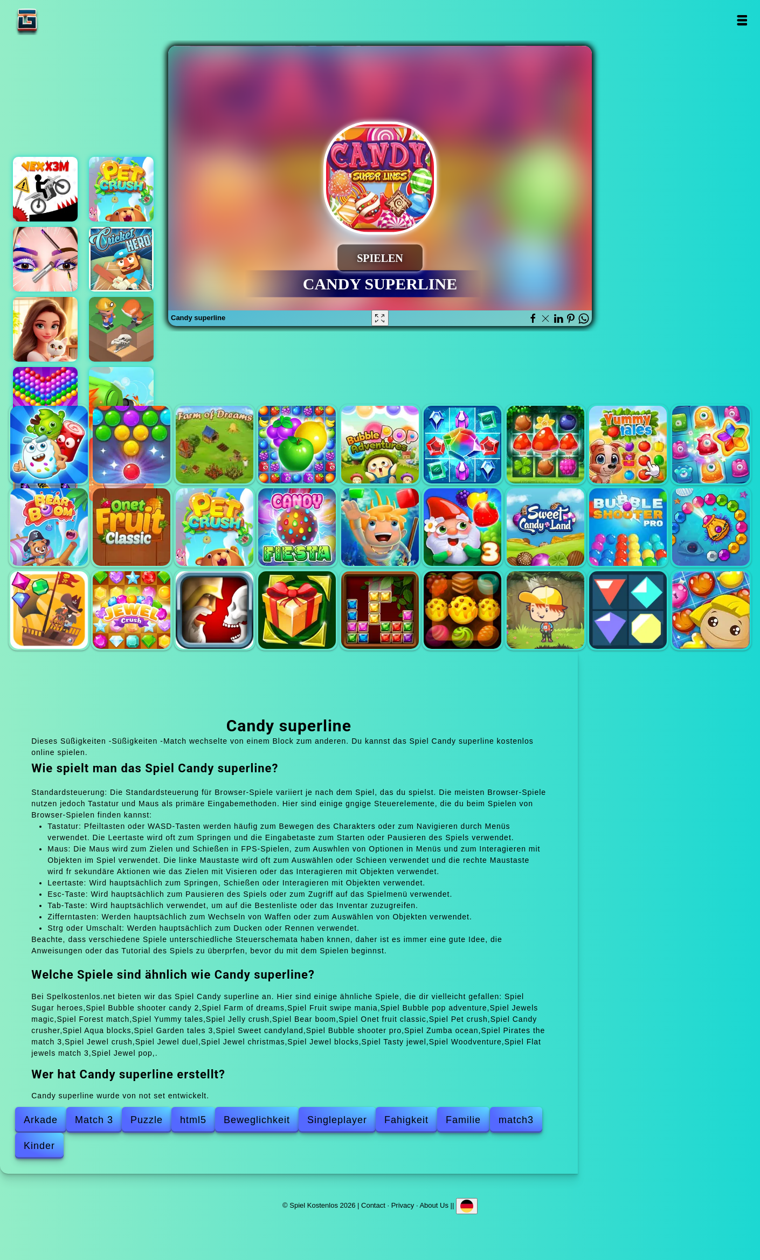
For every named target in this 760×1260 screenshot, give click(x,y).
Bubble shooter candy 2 (131, 444)
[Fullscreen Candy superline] (380, 318)
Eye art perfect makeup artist (45, 259)
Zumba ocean (711, 527)
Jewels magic (462, 444)
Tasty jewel (462, 610)
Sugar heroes (49, 444)
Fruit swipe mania (297, 444)
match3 (516, 1119)
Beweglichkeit (257, 1119)
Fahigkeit (406, 1119)
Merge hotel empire (45, 329)
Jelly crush (711, 444)
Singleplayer (337, 1119)
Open (741, 20)
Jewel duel (214, 610)
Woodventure (545, 610)
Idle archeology (121, 329)
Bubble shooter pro (628, 527)
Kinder (39, 1145)
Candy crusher (297, 527)
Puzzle (146, 1119)
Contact (373, 1205)
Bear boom (49, 527)
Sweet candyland (545, 527)
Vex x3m (45, 189)
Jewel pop (711, 610)
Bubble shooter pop (45, 399)
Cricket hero (121, 259)
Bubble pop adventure (380, 444)
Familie (463, 1119)
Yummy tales (628, 444)
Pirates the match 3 (49, 610)
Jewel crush (131, 610)
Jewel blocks (380, 610)
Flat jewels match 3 (628, 610)
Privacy (402, 1205)
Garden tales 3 (462, 527)
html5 (193, 1119)
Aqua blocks (380, 527)
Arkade (41, 1119)
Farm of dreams (214, 444)
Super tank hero (121, 399)
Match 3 (94, 1119)
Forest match (545, 444)
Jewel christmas (297, 610)
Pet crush (121, 189)
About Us (433, 1205)
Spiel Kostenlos (61, 20)
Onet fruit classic (131, 527)
